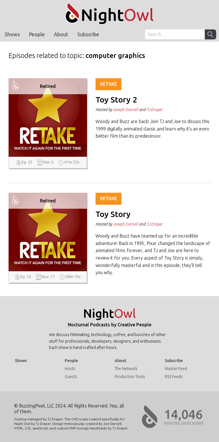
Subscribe (88, 34)
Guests (71, 376)
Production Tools (130, 376)
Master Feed (176, 368)
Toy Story (113, 214)
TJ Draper (155, 109)
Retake (108, 84)
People (37, 34)
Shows (12, 34)
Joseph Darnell (125, 109)
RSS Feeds (174, 376)
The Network (126, 368)
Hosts (70, 368)
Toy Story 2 (116, 99)
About (61, 34)
